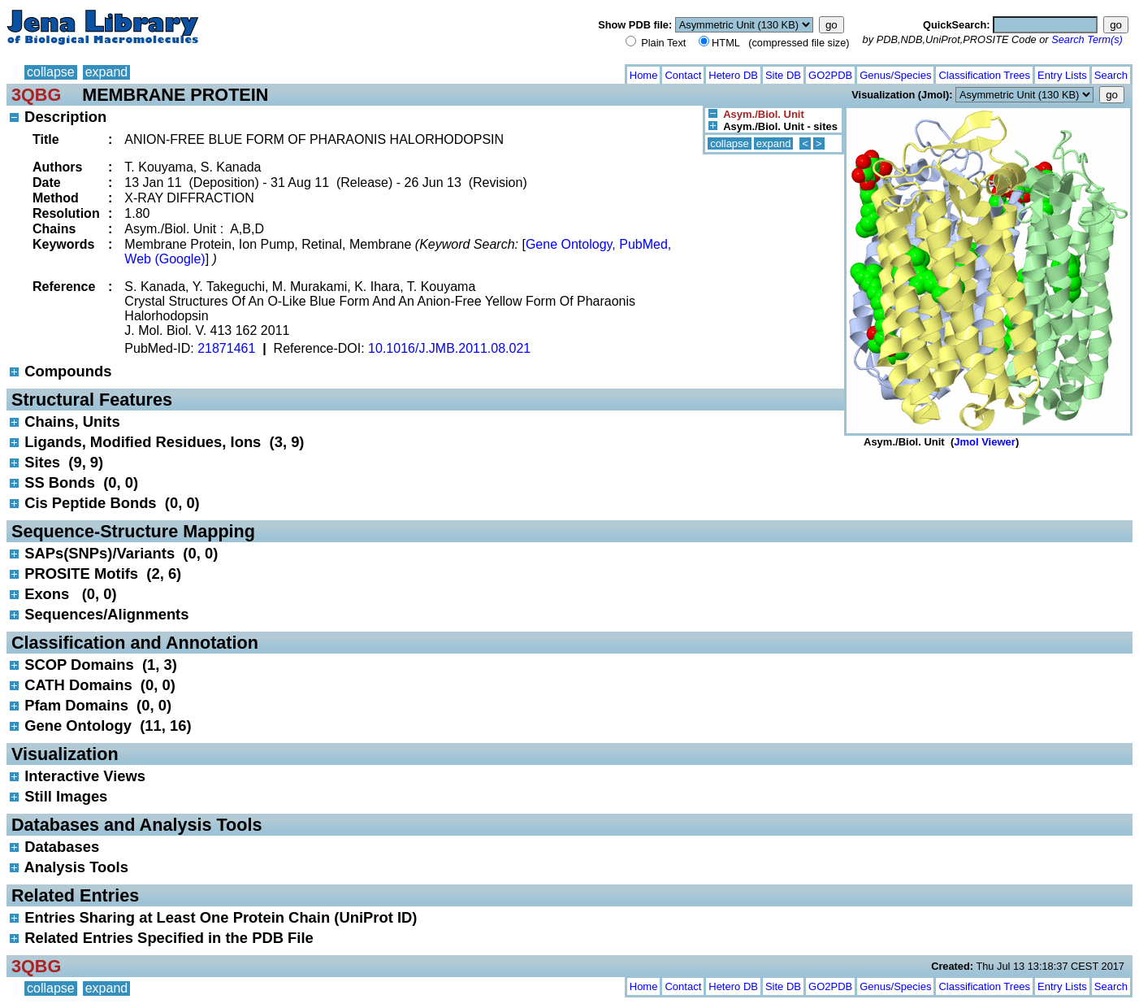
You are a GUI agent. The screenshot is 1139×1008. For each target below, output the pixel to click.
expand (106, 72)
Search (1111, 75)
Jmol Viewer (985, 442)
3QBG (36, 95)
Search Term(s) (1087, 39)
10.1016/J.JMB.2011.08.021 (449, 348)
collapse (51, 72)
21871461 (226, 348)
